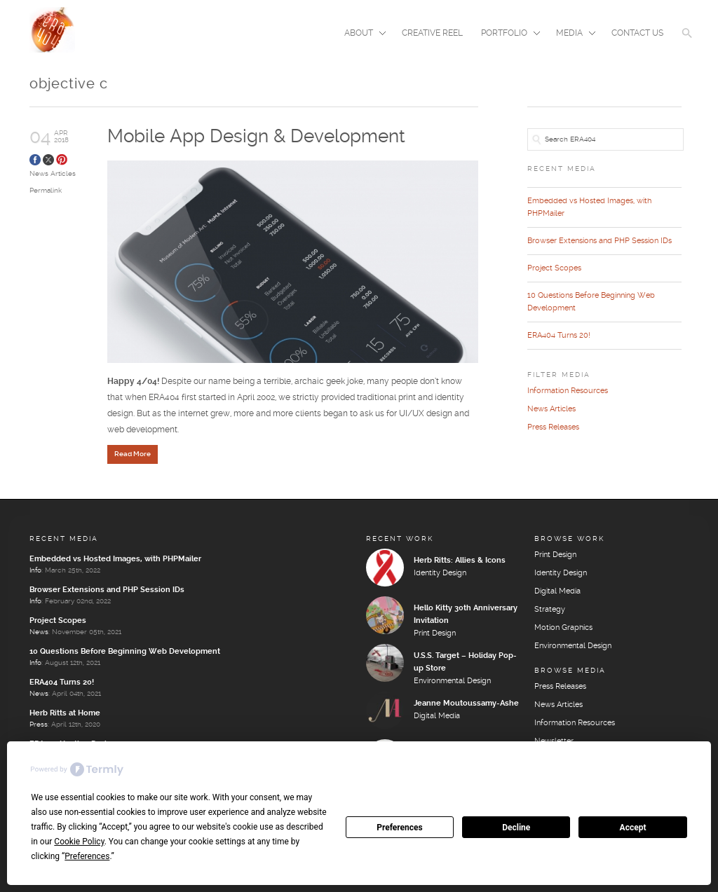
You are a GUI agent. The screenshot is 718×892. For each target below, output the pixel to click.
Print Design (435, 633)
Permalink (45, 190)
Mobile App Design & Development (256, 137)
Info (35, 570)
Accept (633, 827)
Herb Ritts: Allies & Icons (460, 560)
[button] (687, 42)
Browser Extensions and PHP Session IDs (599, 241)
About (361, 34)
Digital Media (437, 716)
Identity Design (440, 573)
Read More (132, 454)
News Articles (52, 173)
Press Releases (553, 427)
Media (571, 34)
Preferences (400, 827)
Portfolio (506, 34)
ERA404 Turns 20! (558, 335)
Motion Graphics (563, 628)
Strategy (549, 609)
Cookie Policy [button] (79, 841)
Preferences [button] (87, 856)
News (38, 632)
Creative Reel (432, 33)
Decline (516, 827)
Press (38, 724)
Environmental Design (452, 681)
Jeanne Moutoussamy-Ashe (466, 703)
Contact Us (637, 33)
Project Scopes (554, 268)
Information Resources (567, 391)
